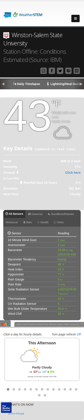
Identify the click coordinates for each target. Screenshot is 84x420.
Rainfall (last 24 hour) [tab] (40, 182)
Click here (73, 172)
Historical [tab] (12, 222)
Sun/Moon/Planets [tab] (61, 214)
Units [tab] (58, 222)
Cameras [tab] (35, 214)
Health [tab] (42, 222)
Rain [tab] (27, 222)
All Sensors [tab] (14, 213)
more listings (16, 413)
